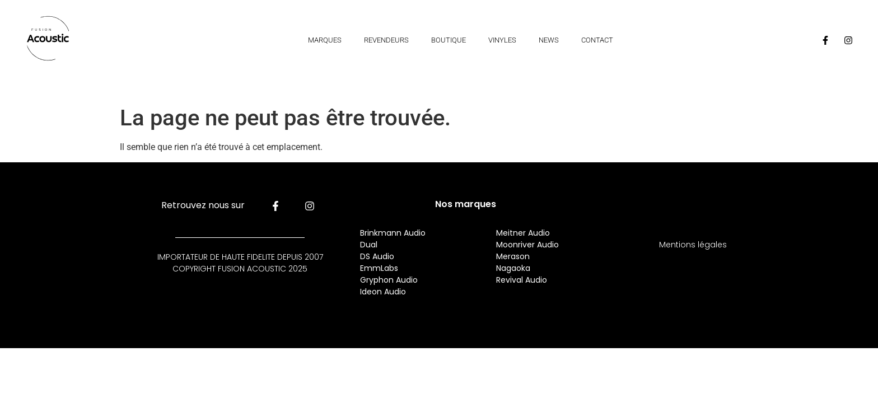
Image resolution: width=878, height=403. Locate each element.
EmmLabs (379, 268)
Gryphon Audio (389, 279)
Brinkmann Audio (393, 232)
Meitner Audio (523, 232)
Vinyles (502, 40)
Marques (325, 40)
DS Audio (377, 256)
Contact (597, 40)
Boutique (448, 40)
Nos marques (465, 204)
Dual (370, 244)
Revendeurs (386, 40)
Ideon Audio (383, 291)
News (549, 40)
